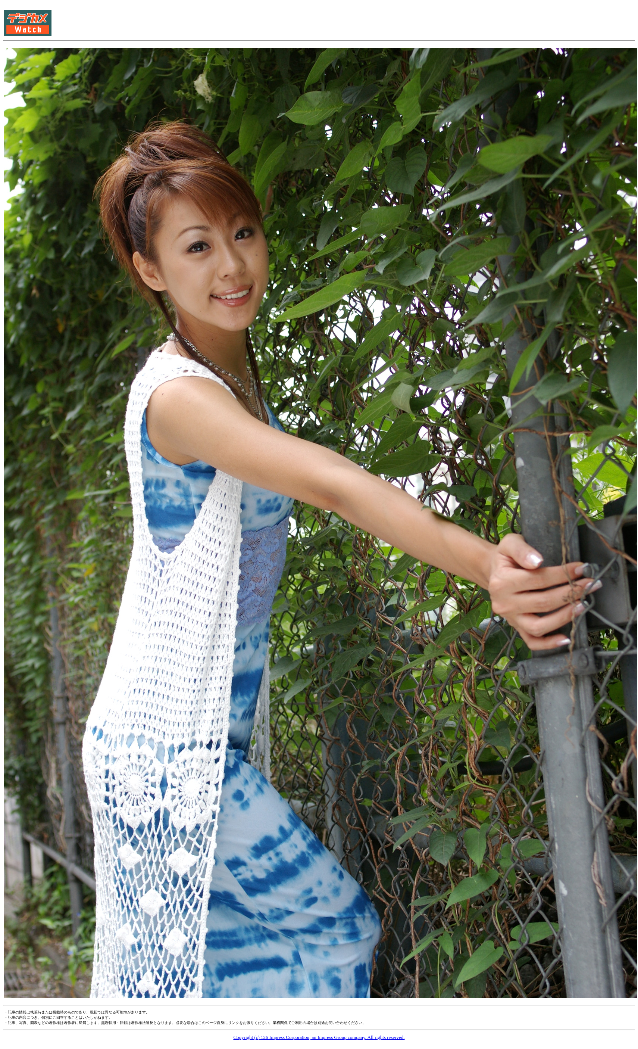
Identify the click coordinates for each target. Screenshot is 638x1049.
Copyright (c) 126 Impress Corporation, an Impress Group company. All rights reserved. (318, 1037)
